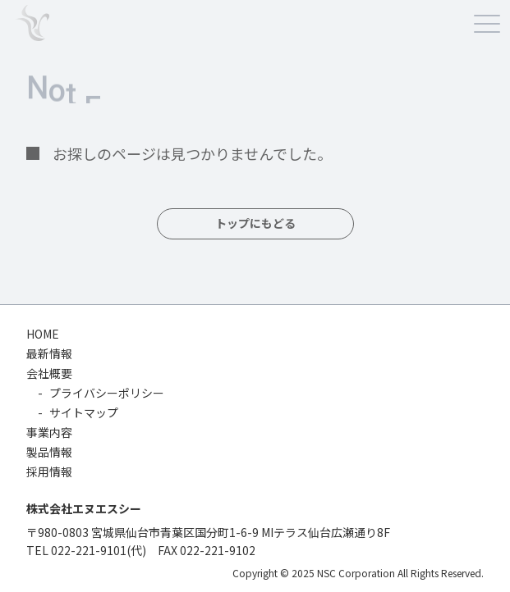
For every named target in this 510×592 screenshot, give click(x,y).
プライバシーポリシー (106, 393)
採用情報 (49, 471)
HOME (42, 334)
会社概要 (49, 373)
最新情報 (49, 353)
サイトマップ (83, 412)
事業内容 (49, 432)
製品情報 (49, 452)
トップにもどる (255, 223)
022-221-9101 (88, 550)
